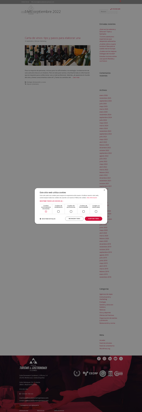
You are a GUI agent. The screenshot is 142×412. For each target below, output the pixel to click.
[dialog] (71, 206)
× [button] (104, 190)
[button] (71, 201)
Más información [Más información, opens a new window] (92, 198)
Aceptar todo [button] (93, 219)
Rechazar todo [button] (74, 219)
